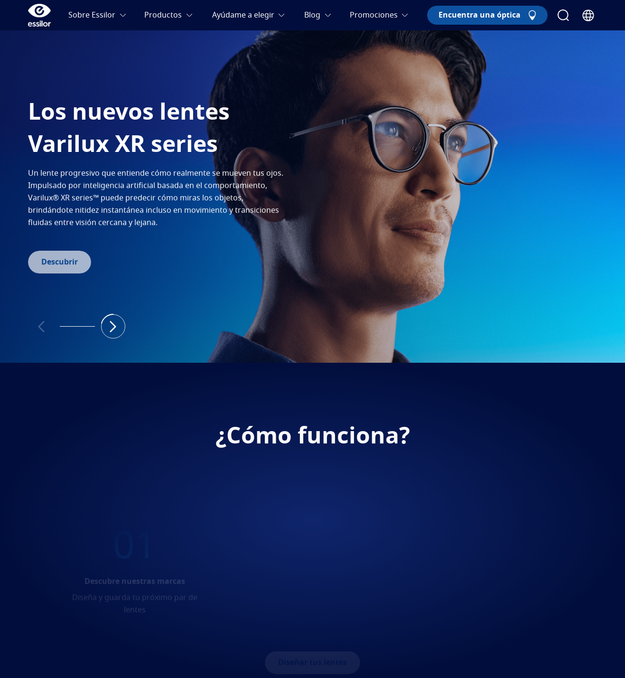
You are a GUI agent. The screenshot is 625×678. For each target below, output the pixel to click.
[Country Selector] (588, 15)
